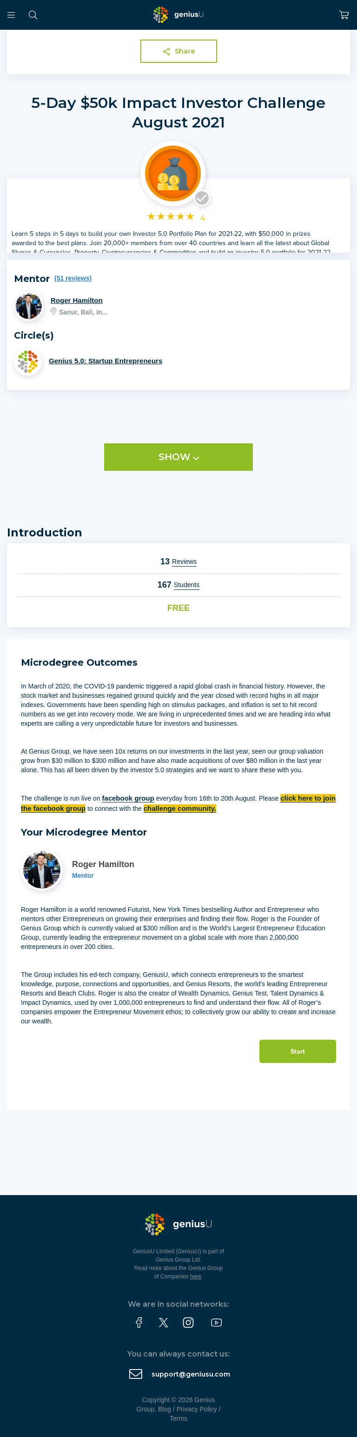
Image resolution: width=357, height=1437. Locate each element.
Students (186, 584)
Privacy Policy (197, 1409)
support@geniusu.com (191, 1374)
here (195, 1276)
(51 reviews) (73, 278)
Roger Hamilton (77, 300)
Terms (178, 1418)
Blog (164, 1409)
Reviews (184, 561)
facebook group (128, 798)
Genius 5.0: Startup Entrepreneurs (105, 361)
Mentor (83, 875)
